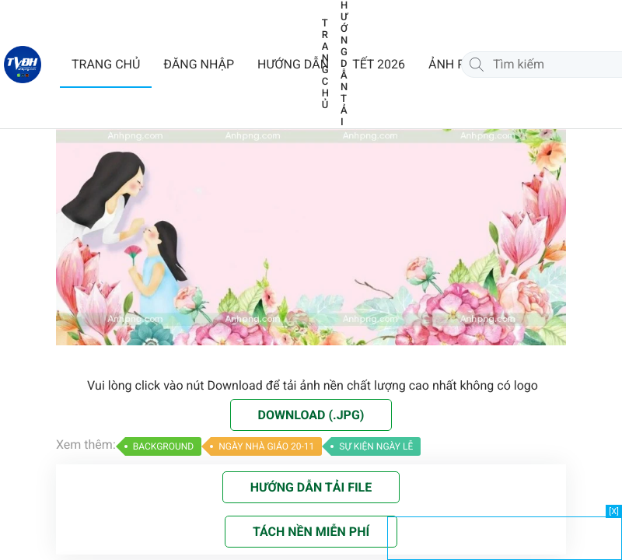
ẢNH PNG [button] (455, 64)
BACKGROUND (163, 446)
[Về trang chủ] (22, 64)
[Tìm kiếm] (476, 64)
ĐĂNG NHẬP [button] (198, 64)
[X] (614, 511)
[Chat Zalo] (610, 64)
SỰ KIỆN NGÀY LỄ (376, 446)
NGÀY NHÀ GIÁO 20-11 (266, 446)
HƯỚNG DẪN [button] (293, 64)
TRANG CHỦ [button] (106, 64)
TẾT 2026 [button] (378, 64)
